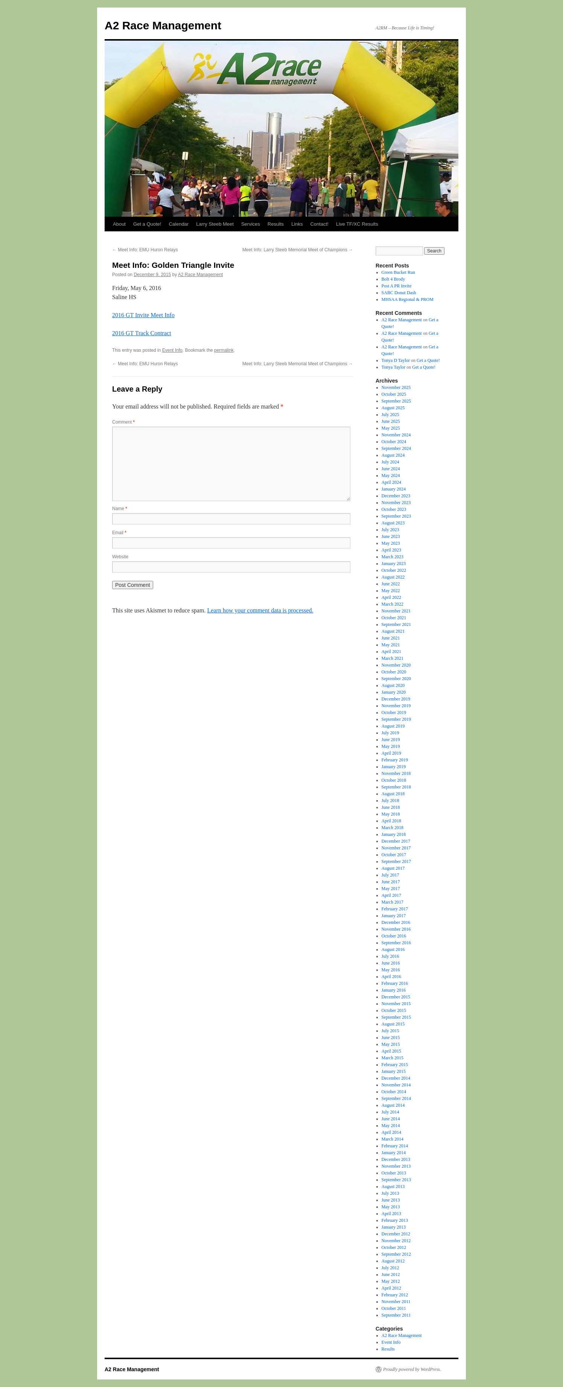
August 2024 (393, 455)
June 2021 (391, 638)
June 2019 (391, 739)
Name (119, 508)
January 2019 (394, 766)
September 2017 (396, 861)
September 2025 (396, 401)
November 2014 (396, 1085)
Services (250, 224)
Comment (123, 422)
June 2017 (391, 881)
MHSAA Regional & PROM (408, 299)
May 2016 (391, 969)
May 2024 (391, 475)
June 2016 (391, 963)
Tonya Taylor (394, 367)
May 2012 (391, 1281)
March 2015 (392, 1057)
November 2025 (396, 387)
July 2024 (390, 462)
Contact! (319, 224)
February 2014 (395, 1145)
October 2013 (394, 1173)
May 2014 (391, 1125)
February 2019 (395, 760)
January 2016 (394, 990)
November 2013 (396, 1166)
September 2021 (396, 624)
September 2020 (396, 678)
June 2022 (391, 583)
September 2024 (396, 448)
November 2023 (396, 502)
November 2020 (396, 665)
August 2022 (393, 577)
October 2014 (394, 1091)
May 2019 (391, 746)
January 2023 (394, 563)
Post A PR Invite (397, 286)
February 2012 (395, 1294)
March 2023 (392, 556)
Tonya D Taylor (396, 360)
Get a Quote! (147, 224)
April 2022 (391, 597)
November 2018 (396, 773)
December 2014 (396, 1078)
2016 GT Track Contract (141, 333)
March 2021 (392, 658)
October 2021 (394, 617)
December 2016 (396, 922)
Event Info (172, 350)
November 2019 (396, 705)
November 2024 (396, 435)
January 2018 (394, 834)
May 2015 (391, 1044)
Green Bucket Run (398, 272)
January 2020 (394, 692)
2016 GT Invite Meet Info (143, 315)
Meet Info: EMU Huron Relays (145, 249)
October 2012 (394, 1247)
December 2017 (396, 841)
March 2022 (392, 604)
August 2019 (393, 726)
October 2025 (394, 394)
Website (120, 556)
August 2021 (393, 631)
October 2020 (394, 672)
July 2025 (390, 414)
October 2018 (394, 780)
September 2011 (396, 1315)
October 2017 (394, 854)
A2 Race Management (163, 25)
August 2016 (393, 949)
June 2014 (391, 1118)
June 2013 (391, 1200)
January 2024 (394, 489)
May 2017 (391, 888)
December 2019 (396, 699)
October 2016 (394, 936)
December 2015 (396, 997)
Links (297, 224)
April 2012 (391, 1288)
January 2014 (394, 1152)
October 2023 (394, 509)
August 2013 (393, 1186)
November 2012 (396, 1240)
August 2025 (393, 407)
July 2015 (390, 1030)
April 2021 (391, 651)
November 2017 (396, 848)
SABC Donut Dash (399, 292)
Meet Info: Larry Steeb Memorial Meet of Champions (297, 249)
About (119, 224)
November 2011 (396, 1301)
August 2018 (393, 793)
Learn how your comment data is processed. (260, 610)
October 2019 (394, 712)
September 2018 (396, 787)
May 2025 (391, 428)
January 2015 (394, 1071)
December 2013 (396, 1159)
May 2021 (391, 644)
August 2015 (393, 1024)
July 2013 (390, 1193)
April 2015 (391, 1051)
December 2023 (396, 495)
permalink (224, 350)
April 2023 (391, 550)
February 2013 (395, 1220)
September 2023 (396, 516)
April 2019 (391, 753)
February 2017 (395, 909)
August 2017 (393, 868)
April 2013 (391, 1213)
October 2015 (394, 1010)
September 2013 (396, 1179)
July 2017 (390, 875)
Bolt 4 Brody (393, 279)
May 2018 (391, 814)
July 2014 (390, 1112)
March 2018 (392, 827)
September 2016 (396, 942)
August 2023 (393, 523)
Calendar (179, 224)
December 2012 (396, 1234)
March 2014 (392, 1139)
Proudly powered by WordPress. (412, 1369)
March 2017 (392, 902)
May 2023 (391, 543)
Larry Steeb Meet (215, 224)
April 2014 (391, 1132)
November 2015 (396, 1003)
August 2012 (393, 1261)
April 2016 (391, 976)
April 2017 (391, 895)
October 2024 (394, 441)
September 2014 (396, 1098)
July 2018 (390, 800)
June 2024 (391, 468)
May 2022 (391, 590)
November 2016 (396, 929)
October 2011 (394, 1308)
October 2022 (394, 570)
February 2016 (395, 983)
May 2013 (391, 1206)
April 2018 (391, 820)
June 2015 (391, 1037)
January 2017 (394, 915)
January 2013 (394, 1227)
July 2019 (390, 732)
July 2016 (390, 956)
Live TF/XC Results (357, 224)
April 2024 (391, 482)
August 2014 (393, 1105)
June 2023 (391, 536)
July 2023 (390, 529)
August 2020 (393, 685)
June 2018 (391, 807)
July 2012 (390, 1267)
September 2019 (396, 719)
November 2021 (396, 611)
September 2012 (396, 1254)
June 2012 (391, 1274)
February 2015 (395, 1064)
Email (119, 532)
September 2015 (396, 1017)
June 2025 (391, 421)
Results (276, 224)
